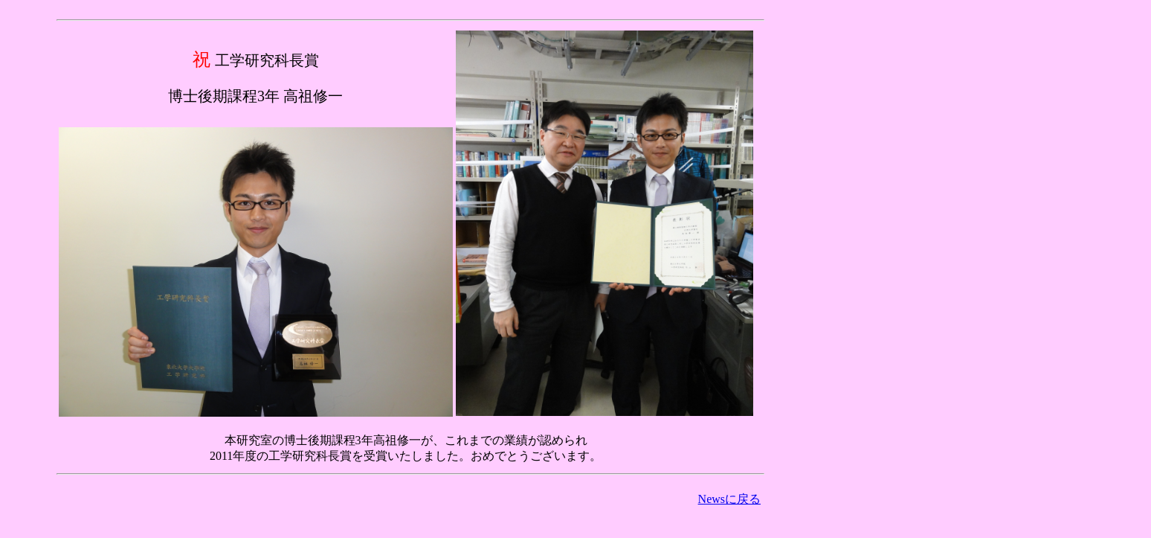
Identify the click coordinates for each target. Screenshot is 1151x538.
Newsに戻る (729, 499)
